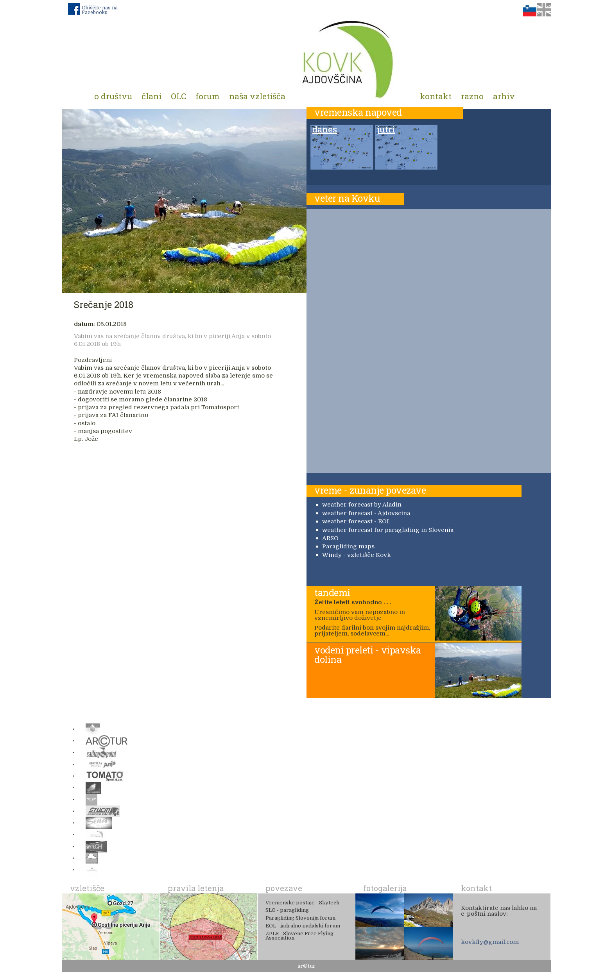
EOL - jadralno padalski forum (302, 926)
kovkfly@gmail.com (490, 941)
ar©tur (306, 966)
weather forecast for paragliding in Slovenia (387, 529)
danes (324, 130)
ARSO (330, 538)
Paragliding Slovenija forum (300, 918)
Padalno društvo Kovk (348, 58)
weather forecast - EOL (356, 521)
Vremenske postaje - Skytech (302, 903)
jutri (386, 130)
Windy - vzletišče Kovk (356, 554)
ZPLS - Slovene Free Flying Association (299, 936)
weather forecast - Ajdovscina (366, 513)
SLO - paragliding (287, 910)
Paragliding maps (348, 546)
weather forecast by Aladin (361, 504)
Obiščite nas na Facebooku (100, 10)
